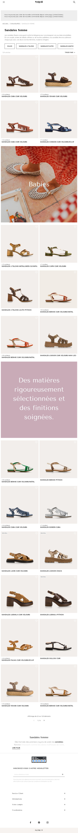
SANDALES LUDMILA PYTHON (52, 615)
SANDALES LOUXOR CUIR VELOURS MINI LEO (58, 355)
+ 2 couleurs (6, 264)
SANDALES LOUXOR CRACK (51, 571)
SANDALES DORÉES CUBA (50, 527)
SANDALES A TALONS (26, 46)
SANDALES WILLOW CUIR (50, 658)
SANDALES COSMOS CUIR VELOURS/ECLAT (57, 142)
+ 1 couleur (44, 140)
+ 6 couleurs (6, 94)
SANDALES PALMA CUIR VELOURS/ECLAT (18, 660)
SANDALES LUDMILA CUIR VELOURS (16, 615)
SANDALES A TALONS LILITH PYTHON (16, 310)
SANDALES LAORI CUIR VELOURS (15, 571)
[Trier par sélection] (70, 52)
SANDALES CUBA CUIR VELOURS (14, 96)
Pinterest (39, 824)
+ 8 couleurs (44, 310)
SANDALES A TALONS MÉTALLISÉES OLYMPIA (19, 266)
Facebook (30, 824)
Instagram (47, 824)
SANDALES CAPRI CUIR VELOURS (53, 266)
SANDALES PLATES (47, 46)
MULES (9, 46)
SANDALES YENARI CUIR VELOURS (53, 96)
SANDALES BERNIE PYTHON (51, 480)
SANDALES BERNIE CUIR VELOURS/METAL (56, 312)
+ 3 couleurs (44, 94)
